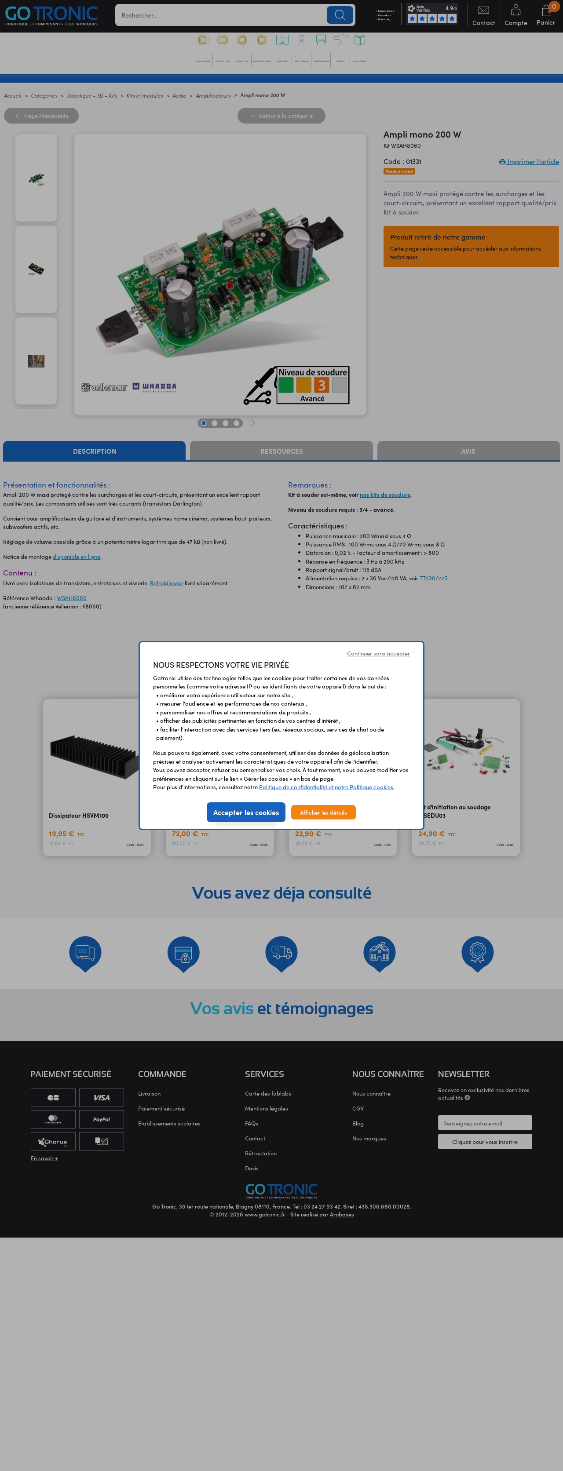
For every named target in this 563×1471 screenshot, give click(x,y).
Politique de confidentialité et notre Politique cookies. (327, 787)
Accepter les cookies (246, 812)
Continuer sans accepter (378, 653)
